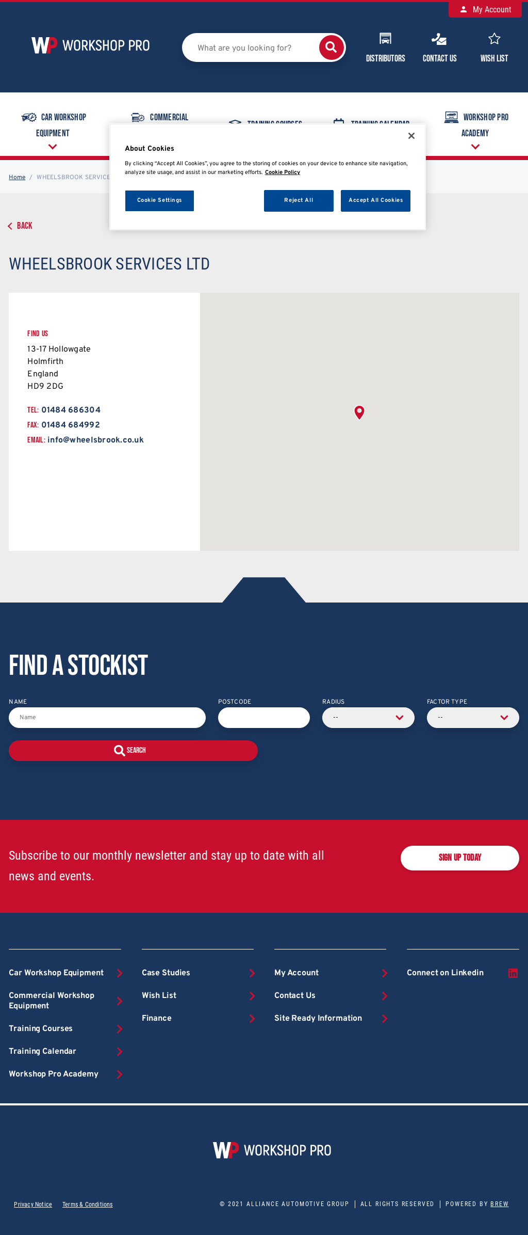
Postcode (234, 702)
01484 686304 (71, 410)
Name (18, 702)
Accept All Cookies (376, 200)
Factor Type (447, 702)
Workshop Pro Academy (475, 123)
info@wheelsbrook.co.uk (95, 440)
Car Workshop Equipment (53, 123)
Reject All (298, 200)
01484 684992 (70, 425)
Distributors (385, 46)
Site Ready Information (318, 1019)
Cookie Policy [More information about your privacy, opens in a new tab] (282, 172)
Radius (333, 702)
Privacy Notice (33, 1204)
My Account (485, 9)
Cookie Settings (160, 200)
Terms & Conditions (87, 1204)
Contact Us (440, 46)
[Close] (411, 135)
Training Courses (41, 1029)
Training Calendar (42, 1052)
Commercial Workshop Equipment (51, 1001)
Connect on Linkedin (463, 973)
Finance (157, 1019)
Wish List (494, 46)
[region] (267, 176)
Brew (499, 1204)
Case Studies (166, 973)
